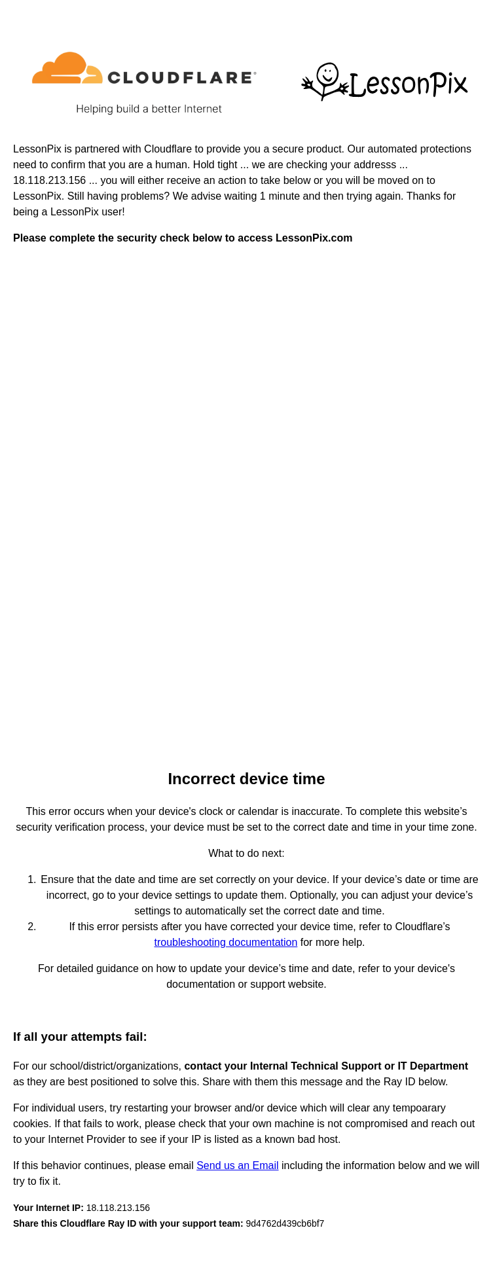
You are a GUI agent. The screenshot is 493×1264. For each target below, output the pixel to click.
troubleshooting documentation (226, 942)
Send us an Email (237, 1165)
